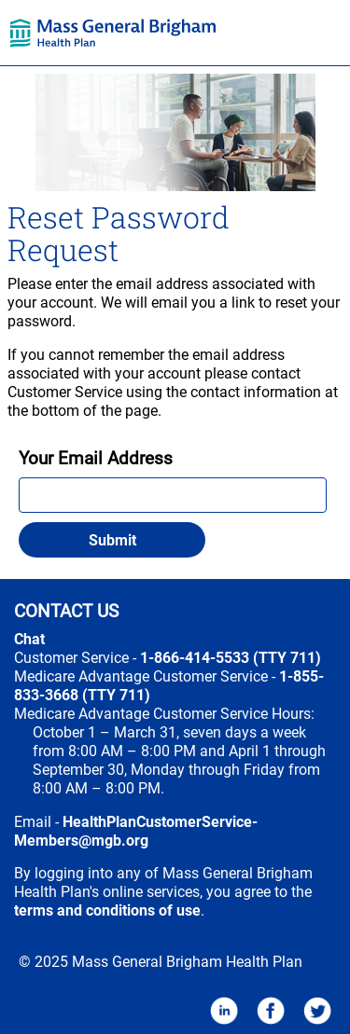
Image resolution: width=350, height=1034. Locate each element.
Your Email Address (96, 458)
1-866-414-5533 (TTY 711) (230, 658)
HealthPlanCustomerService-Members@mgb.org (136, 831)
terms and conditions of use (107, 910)
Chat (29, 639)
